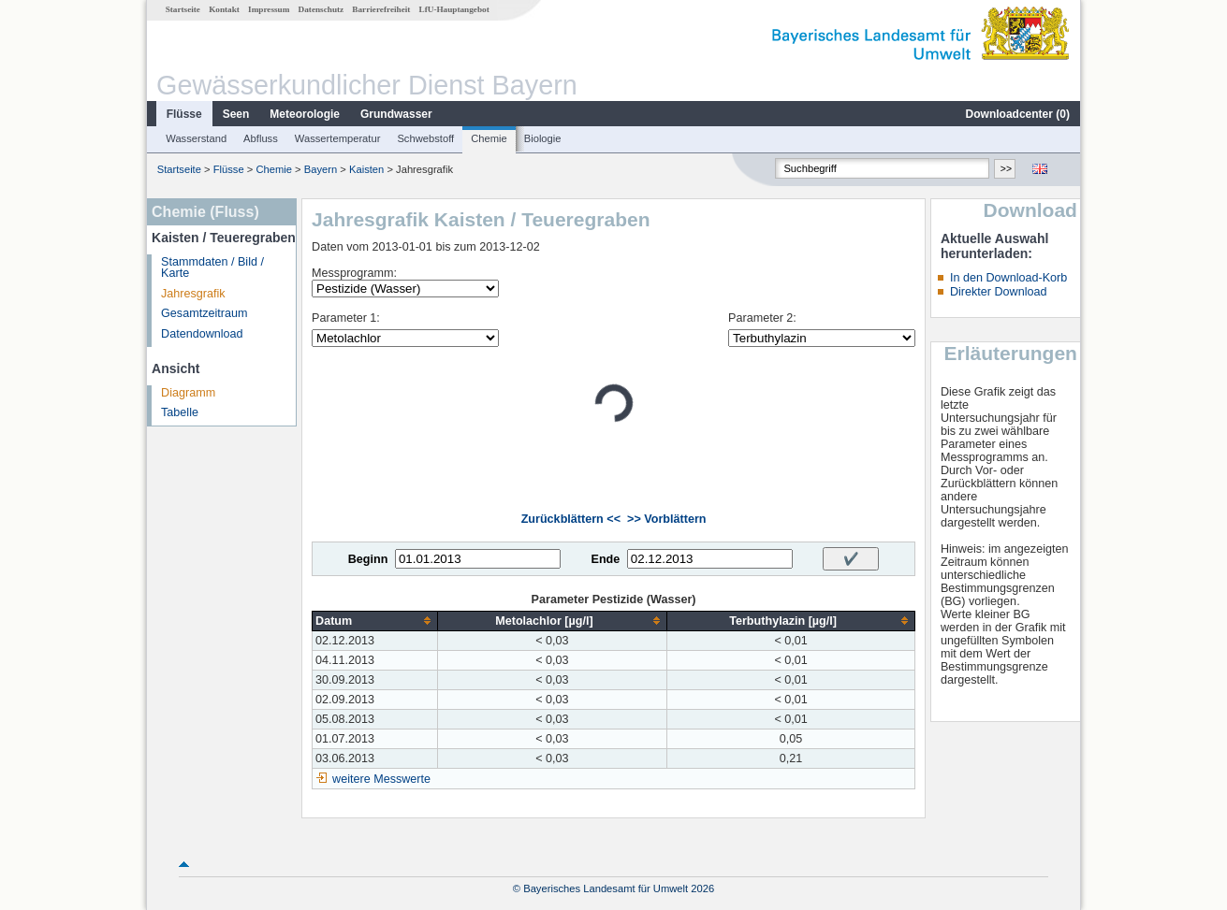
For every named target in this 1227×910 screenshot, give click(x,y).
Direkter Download (998, 291)
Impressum (268, 9)
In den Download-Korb (1008, 277)
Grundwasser (396, 114)
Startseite (183, 9)
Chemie (489, 138)
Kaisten (366, 169)
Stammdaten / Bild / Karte (212, 268)
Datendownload (202, 333)
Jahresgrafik (193, 293)
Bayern (320, 169)
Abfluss (260, 138)
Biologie (543, 138)
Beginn (368, 559)
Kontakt (224, 9)
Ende (605, 559)
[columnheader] (375, 620)
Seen (236, 114)
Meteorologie (305, 114)
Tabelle (179, 412)
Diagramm (188, 392)
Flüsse (184, 114)
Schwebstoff (425, 138)
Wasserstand (196, 138)
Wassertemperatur (338, 138)
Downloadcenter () (1018, 114)
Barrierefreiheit (381, 9)
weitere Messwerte (381, 779)
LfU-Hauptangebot (454, 9)
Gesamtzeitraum (204, 313)
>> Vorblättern (666, 519)
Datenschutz (321, 9)
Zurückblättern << (571, 519)
